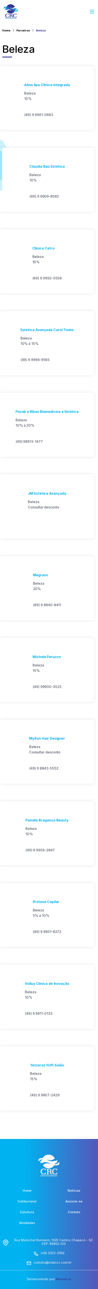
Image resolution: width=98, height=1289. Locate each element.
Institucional (27, 1201)
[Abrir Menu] (92, 11)
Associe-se (73, 1201)
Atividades (27, 1222)
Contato (74, 1212)
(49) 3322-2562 (53, 1253)
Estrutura (27, 1212)
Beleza (41, 30)
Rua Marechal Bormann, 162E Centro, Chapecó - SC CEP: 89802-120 (53, 1241)
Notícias (74, 1190)
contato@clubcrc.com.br (53, 1262)
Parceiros (23, 30)
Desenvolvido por (49, 1279)
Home (6, 30)
